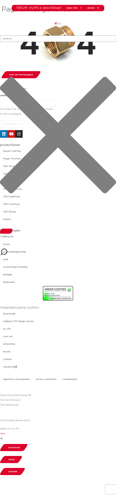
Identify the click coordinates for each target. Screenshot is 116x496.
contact (7, 359)
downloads (9, 314)
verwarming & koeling (15, 267)
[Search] (6, 231)
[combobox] (58, 38)
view (2, 433)
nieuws (7, 352)
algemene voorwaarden (16, 379)
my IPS (7, 329)
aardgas (7, 274)
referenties (9, 344)
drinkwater (9, 282)
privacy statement (46, 379)
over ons (8, 336)
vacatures (10, 366)
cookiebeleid (70, 379)
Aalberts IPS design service (18, 321)
